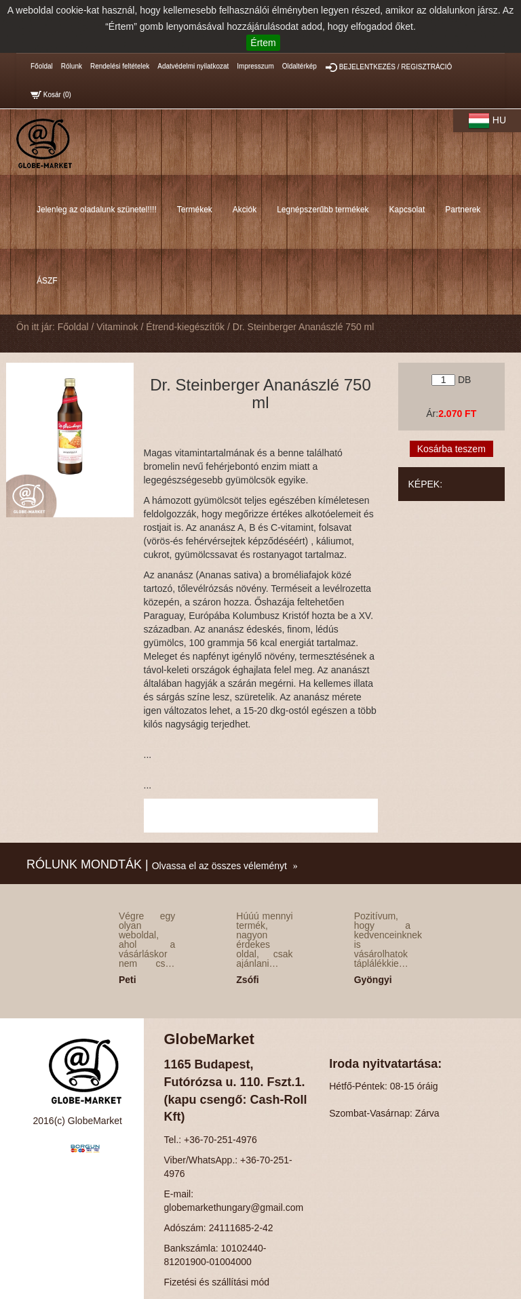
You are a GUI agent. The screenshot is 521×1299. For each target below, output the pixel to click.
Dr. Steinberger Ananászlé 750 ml (303, 326)
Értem (262, 42)
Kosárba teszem (451, 448)
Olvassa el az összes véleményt (219, 865)
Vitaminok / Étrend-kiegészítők (160, 326)
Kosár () (51, 95)
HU (487, 121)
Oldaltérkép (299, 66)
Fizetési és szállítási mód (217, 1282)
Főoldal (42, 66)
